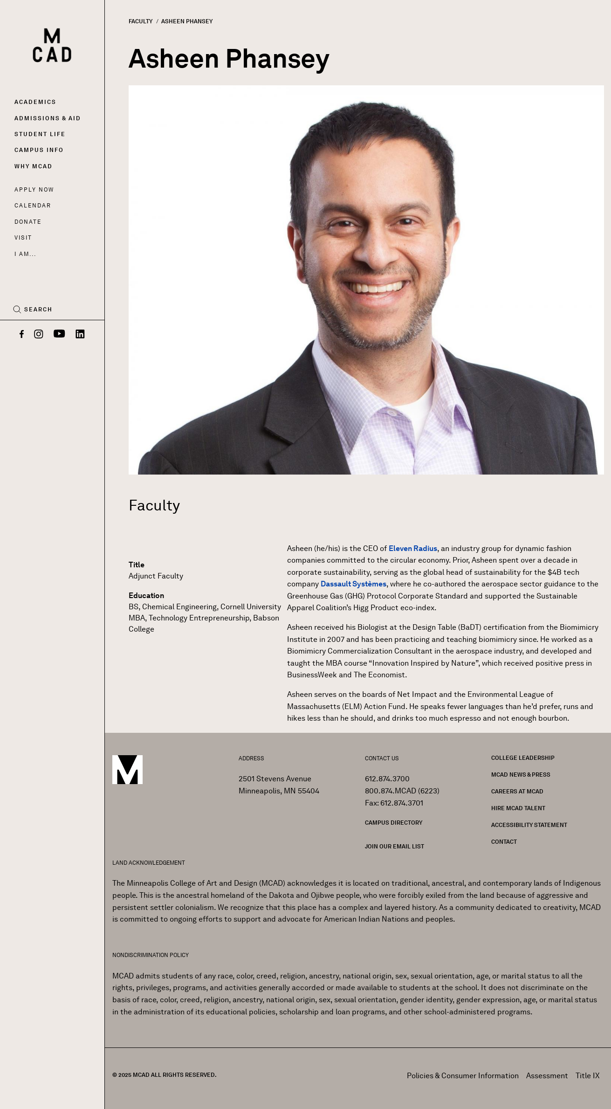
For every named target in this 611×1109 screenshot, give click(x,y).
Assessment (547, 1075)
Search (38, 309)
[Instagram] (38, 335)
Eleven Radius (413, 548)
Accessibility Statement (529, 824)
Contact (504, 841)
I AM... (25, 253)
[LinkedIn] (80, 335)
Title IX (588, 1075)
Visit (23, 237)
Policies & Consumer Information (463, 1075)
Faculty (140, 21)
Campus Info (39, 149)
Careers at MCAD (517, 791)
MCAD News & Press (520, 774)
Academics (35, 101)
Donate (27, 221)
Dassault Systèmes (353, 583)
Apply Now (34, 189)
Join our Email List (394, 846)
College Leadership (523, 757)
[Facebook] (22, 335)
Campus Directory (393, 822)
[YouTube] (59, 335)
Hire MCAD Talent (518, 808)
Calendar (32, 205)
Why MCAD (33, 166)
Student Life (40, 134)
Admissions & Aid (47, 118)
